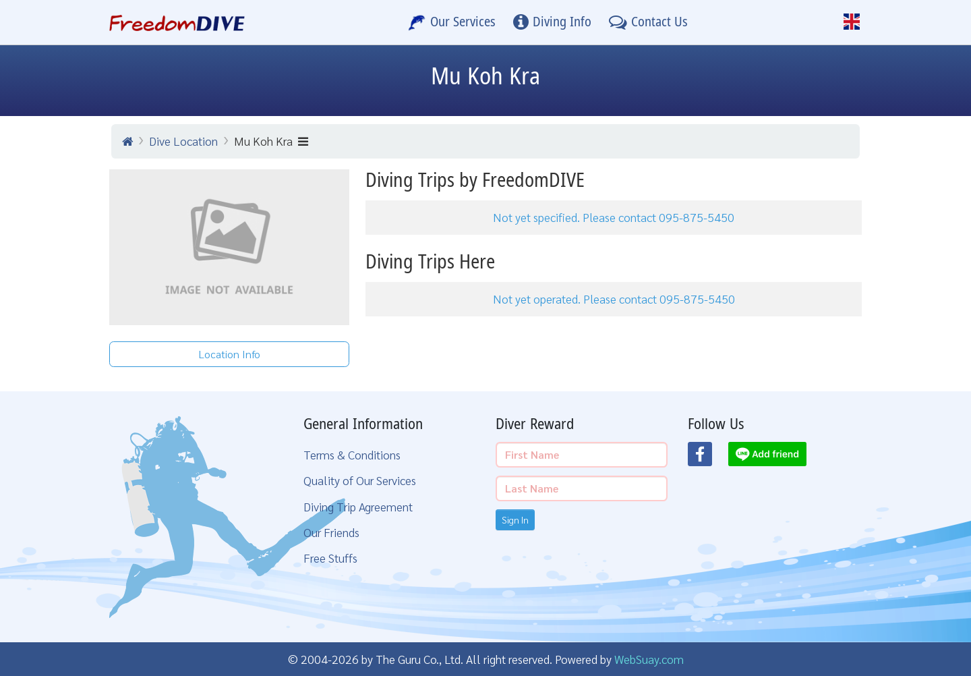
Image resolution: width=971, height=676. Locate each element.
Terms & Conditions (352, 454)
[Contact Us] (648, 22)
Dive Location (183, 140)
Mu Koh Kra (271, 140)
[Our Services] (451, 22)
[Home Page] (177, 22)
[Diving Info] (552, 22)
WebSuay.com (649, 659)
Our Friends (331, 532)
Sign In (515, 519)
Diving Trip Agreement (358, 506)
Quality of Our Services (359, 480)
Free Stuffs (330, 557)
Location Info (229, 354)
